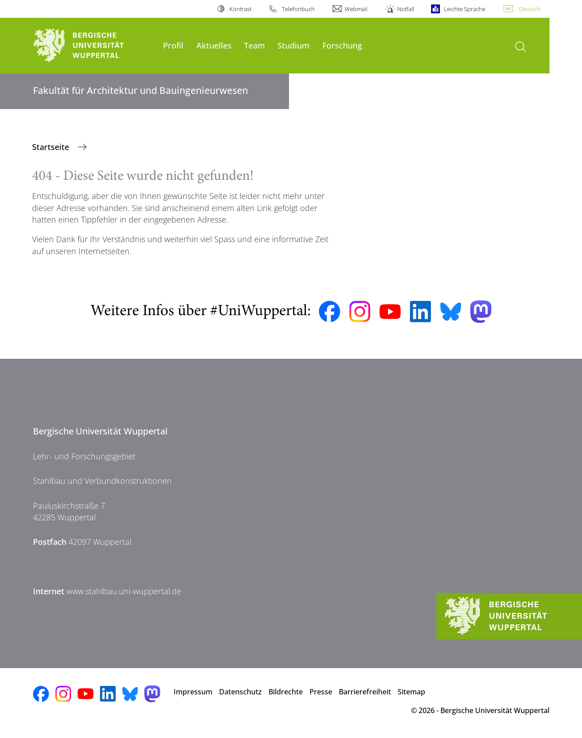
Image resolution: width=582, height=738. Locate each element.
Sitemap (411, 692)
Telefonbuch (298, 9)
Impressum (193, 692)
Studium (293, 45)
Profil (173, 45)
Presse (320, 692)
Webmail (356, 9)
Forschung (342, 45)
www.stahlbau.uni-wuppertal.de (123, 591)
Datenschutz (240, 692)
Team (254, 45)
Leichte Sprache (464, 9)
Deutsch (530, 9)
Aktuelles (214, 45)
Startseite (51, 147)
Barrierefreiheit (365, 692)
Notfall (405, 9)
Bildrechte (286, 692)
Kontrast (240, 9)
